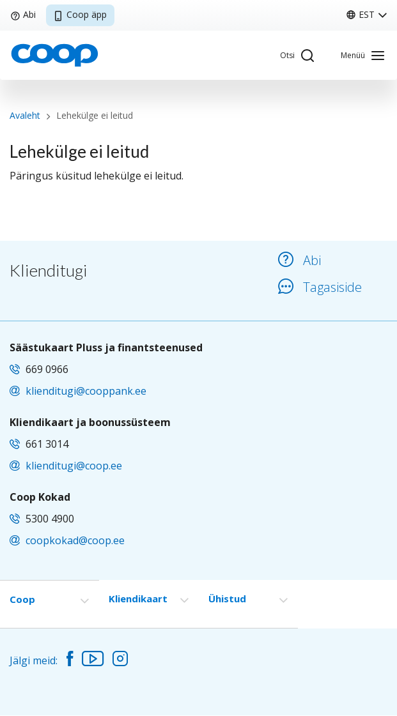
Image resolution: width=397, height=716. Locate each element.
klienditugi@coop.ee (74, 466)
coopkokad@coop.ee (75, 540)
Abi (23, 14)
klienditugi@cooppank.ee (86, 391)
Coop (22, 599)
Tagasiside (320, 287)
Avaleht (25, 115)
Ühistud (227, 598)
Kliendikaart (138, 598)
